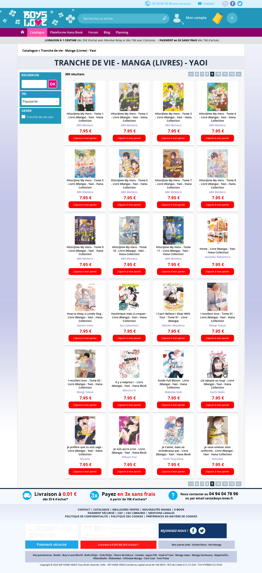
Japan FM (151, 555)
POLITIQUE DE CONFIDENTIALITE (86, 516)
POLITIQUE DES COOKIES (127, 516)
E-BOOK (179, 509)
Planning (122, 32)
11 (225, 74)
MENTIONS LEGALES (161, 513)
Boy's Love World (73, 555)
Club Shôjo (106, 555)
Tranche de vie (39, 117)
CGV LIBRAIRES (135, 513)
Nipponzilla (221, 555)
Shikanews (115, 558)
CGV (120, 513)
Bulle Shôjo (91, 555)
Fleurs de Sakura (123, 555)
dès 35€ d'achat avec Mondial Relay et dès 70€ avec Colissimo (100, 40)
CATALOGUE (101, 509)
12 (231, 74)
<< (191, 74)
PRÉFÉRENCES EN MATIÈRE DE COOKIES (171, 516)
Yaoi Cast (149, 558)
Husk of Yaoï (166, 555)
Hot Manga (214, 544)
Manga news (182, 555)
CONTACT (84, 509)
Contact (209, 4)
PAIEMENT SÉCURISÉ (101, 513)
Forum (93, 32)
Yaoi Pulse (163, 558)
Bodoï (57, 555)
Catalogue (37, 32)
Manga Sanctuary (202, 555)
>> (238, 74)
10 (218, 74)
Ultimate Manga (132, 558)
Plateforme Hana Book (66, 32)
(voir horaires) (181, 3)
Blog (107, 32)
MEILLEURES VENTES (125, 509)
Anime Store (199, 544)
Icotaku (139, 555)
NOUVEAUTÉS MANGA (156, 509)
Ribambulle (100, 558)
